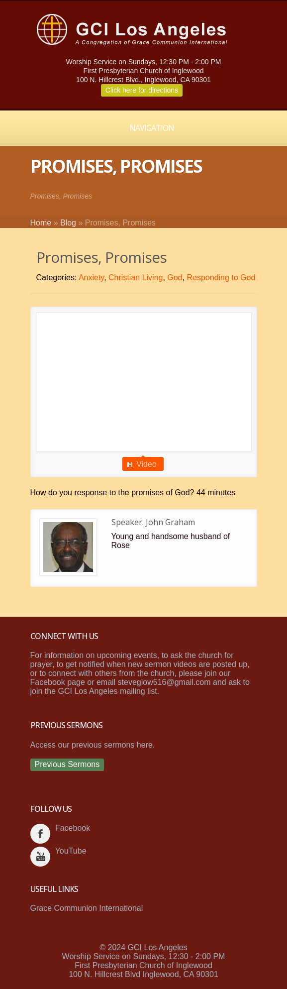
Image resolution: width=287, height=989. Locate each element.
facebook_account (40, 834)
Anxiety (91, 277)
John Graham (170, 522)
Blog (68, 223)
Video (146, 464)
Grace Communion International (86, 908)
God (174, 277)
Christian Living (135, 277)
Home (41, 223)
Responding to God (221, 277)
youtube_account (40, 857)
